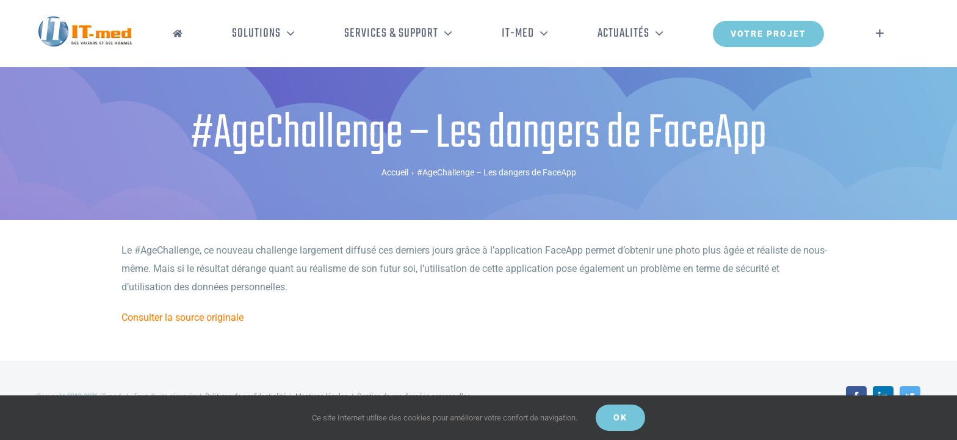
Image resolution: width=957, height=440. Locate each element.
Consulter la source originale (182, 317)
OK (620, 417)
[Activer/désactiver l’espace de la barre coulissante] (898, 33)
